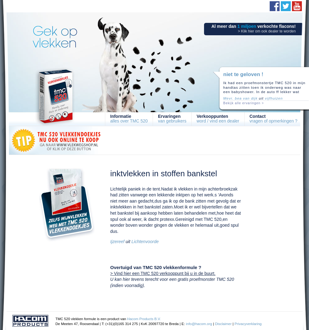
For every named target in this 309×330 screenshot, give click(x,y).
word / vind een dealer (218, 118)
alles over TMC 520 (129, 118)
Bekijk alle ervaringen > (243, 103)
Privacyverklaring (248, 324)
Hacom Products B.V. (144, 319)
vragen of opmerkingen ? (274, 118)
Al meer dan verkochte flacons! (253, 28)
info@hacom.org (199, 324)
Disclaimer (223, 324)
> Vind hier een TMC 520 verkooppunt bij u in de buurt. (162, 273)
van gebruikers (172, 118)
